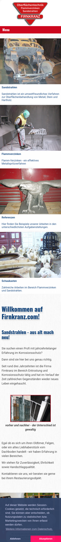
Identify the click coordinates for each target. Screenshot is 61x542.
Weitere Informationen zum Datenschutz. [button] (29, 529)
